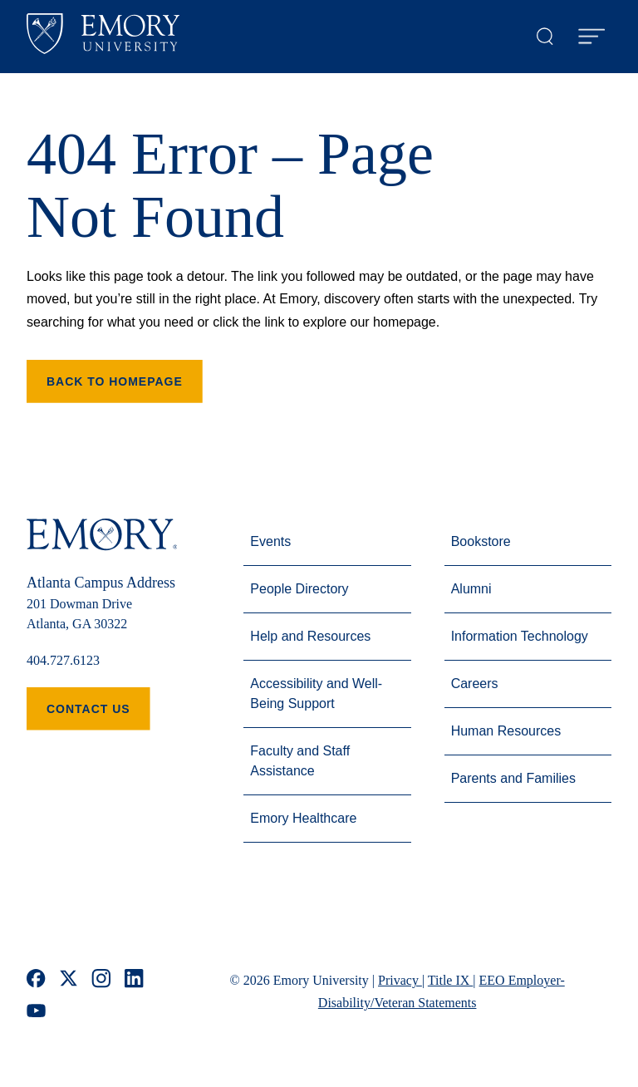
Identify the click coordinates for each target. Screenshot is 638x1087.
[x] (68, 978)
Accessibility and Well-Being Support (316, 693)
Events (270, 541)
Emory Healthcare (303, 818)
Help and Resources (310, 636)
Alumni (471, 589)
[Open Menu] (591, 36)
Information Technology (519, 636)
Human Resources (506, 731)
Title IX (451, 980)
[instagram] (101, 978)
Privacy (400, 980)
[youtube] (36, 1011)
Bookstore (481, 541)
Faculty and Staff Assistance (300, 761)
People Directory (299, 589)
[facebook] (36, 978)
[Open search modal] (545, 36)
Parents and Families (513, 778)
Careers (474, 683)
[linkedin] (134, 978)
